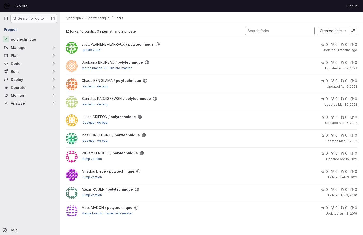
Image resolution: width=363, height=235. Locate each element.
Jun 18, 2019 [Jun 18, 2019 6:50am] (348, 213)
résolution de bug (95, 86)
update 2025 (91, 50)
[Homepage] (7, 6)
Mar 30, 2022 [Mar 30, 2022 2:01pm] (347, 104)
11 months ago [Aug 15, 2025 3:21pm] (346, 50)
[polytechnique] (30, 39)
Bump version (92, 159)
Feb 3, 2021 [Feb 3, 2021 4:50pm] (348, 177)
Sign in (351, 6)
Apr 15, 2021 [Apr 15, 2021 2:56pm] (348, 159)
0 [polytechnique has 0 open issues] (353, 44)
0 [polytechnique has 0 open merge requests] (344, 44)
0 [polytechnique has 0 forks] (334, 44)
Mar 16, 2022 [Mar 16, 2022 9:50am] (348, 123)
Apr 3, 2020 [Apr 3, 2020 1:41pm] (348, 195)
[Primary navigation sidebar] (6, 18)
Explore (21, 6)
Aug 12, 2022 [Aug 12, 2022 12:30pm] (348, 68)
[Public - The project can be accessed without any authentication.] (158, 44)
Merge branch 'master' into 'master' (107, 213)
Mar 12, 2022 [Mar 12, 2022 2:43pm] (348, 141)
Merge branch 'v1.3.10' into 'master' (107, 68)
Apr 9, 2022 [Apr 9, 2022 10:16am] (349, 86)
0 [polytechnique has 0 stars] (324, 44)
